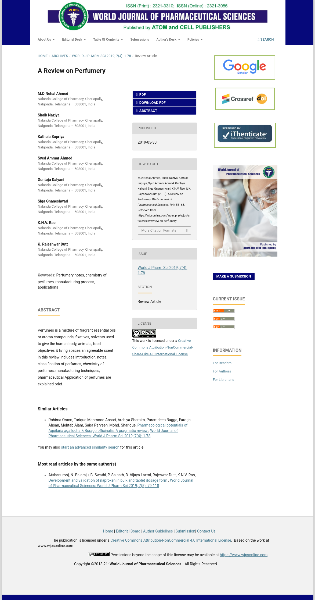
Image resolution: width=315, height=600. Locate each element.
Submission (185, 531)
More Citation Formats (159, 230)
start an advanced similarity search (90, 447)
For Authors (222, 371)
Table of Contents (106, 39)
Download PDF (152, 103)
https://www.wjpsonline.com (244, 555)
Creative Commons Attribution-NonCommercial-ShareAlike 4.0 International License (162, 347)
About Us (45, 39)
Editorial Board (129, 531)
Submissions (139, 39)
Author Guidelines (158, 531)
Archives (60, 56)
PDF (142, 95)
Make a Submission (233, 276)
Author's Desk (166, 39)
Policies (193, 39)
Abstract (148, 111)
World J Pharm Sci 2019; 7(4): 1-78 (101, 56)
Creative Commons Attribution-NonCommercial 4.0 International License (170, 540)
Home (43, 56)
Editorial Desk (72, 39)
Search (266, 39)
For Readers (222, 363)
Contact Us (206, 531)
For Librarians (223, 380)
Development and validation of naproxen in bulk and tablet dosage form (108, 480)
